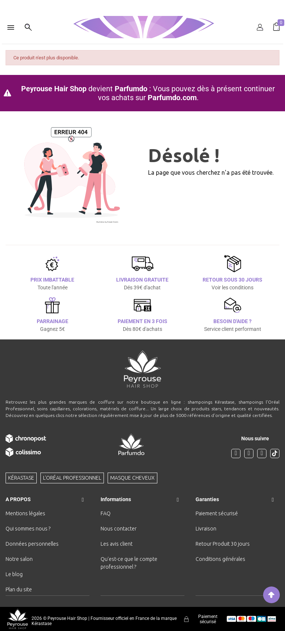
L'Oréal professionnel (72, 478)
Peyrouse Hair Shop (53, 88)
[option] (142, 3)
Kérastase (21, 478)
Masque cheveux (132, 478)
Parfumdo (131, 88)
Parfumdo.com (172, 97)
